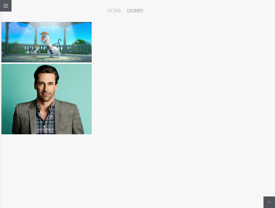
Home (114, 11)
